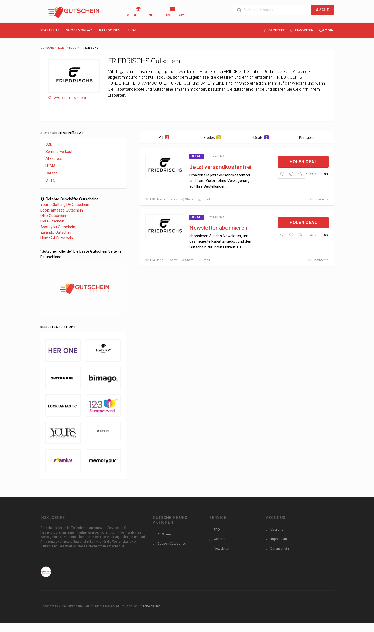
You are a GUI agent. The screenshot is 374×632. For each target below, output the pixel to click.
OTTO (50, 180)
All (164, 137)
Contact (219, 539)
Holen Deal (303, 161)
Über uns (276, 529)
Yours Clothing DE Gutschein (64, 204)
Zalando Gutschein (56, 232)
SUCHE (322, 10)
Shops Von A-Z (79, 30)
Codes (212, 137)
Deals (261, 137)
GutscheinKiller (148, 606)
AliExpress (54, 158)
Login (326, 30)
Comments (318, 199)
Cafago (51, 173)
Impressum (278, 539)
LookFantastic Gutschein (61, 210)
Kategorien (110, 30)
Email (203, 199)
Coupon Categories (171, 543)
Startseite (49, 30)
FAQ (217, 529)
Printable (309, 137)
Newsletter (222, 548)
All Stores (164, 534)
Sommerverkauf (59, 151)
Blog (132, 30)
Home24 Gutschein (56, 238)
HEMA (50, 166)
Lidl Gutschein (52, 221)
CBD (48, 144)
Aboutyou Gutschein (57, 227)
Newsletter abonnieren (218, 228)
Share (187, 199)
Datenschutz (279, 548)
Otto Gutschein (53, 215)
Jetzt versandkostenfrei (220, 167)
